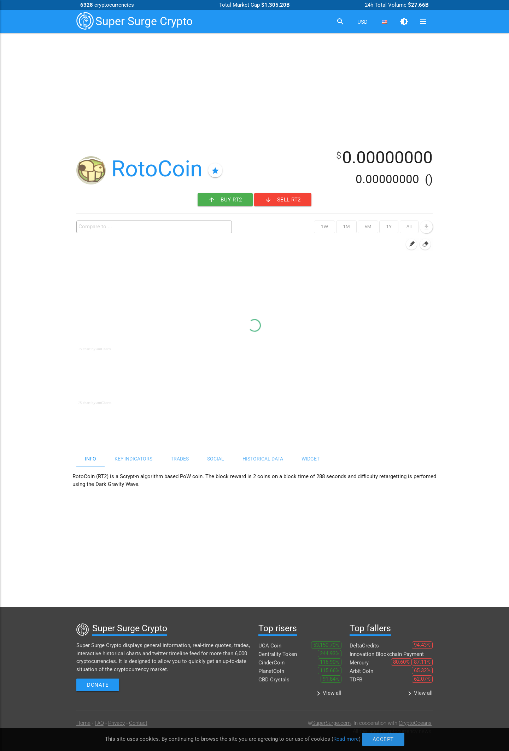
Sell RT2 (283, 199)
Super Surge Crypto (134, 21)
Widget (311, 459)
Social (215, 459)
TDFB (356, 679)
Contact (138, 723)
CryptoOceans (415, 723)
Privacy (116, 723)
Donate (98, 685)
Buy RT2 (225, 199)
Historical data (262, 459)
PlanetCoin (271, 671)
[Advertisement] (254, 87)
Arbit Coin (361, 671)
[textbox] (155, 226)
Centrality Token (277, 654)
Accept (399, 739)
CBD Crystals (273, 679)
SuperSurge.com (331, 723)
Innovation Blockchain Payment (387, 654)
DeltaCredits (364, 646)
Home (83, 723)
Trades (180, 459)
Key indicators (133, 459)
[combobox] (362, 22)
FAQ (99, 723)
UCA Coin (269, 646)
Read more (357, 739)
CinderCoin (271, 662)
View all (327, 693)
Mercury (359, 662)
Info (90, 459)
